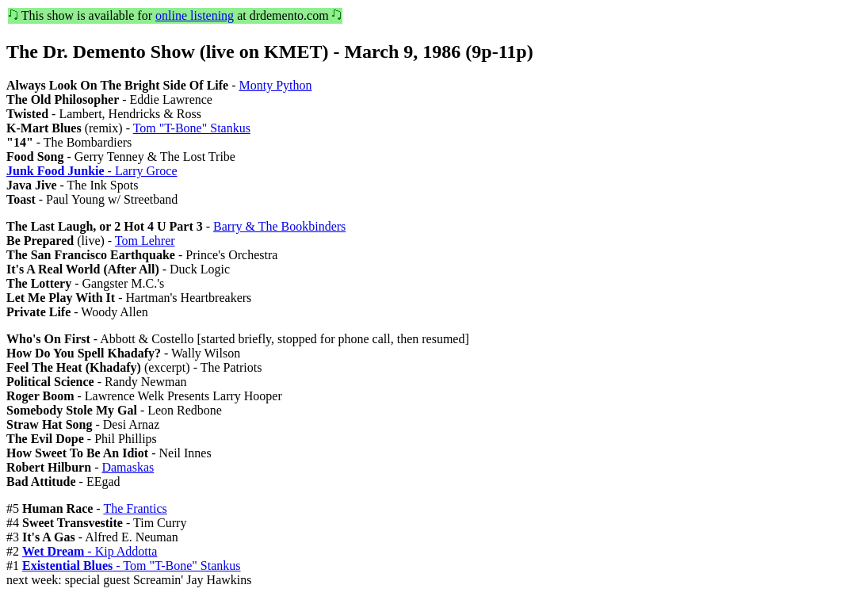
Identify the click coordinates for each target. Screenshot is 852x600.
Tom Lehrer (145, 240)
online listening (194, 15)
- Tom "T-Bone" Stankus (131, 565)
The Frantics (134, 508)
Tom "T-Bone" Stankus (191, 128)
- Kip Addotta (89, 551)
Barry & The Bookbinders (279, 226)
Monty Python (275, 85)
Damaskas (127, 467)
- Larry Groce (92, 171)
